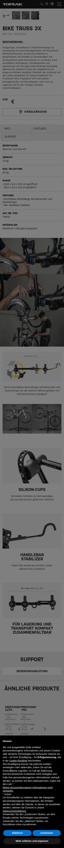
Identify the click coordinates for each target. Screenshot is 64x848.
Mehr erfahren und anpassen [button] (32, 841)
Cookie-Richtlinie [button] (18, 760)
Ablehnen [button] (17, 833)
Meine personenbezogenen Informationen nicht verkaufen (28, 789)
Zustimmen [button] (46, 833)
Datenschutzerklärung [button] (14, 811)
